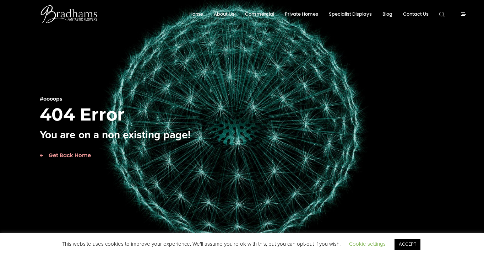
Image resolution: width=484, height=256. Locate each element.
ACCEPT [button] (407, 244)
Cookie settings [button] (367, 244)
